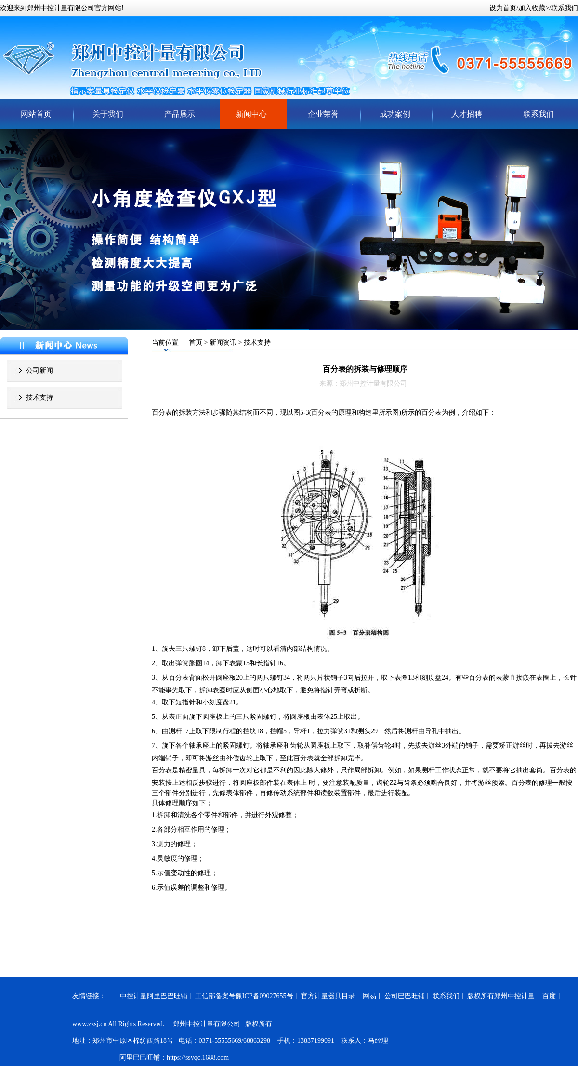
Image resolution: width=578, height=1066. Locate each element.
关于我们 (107, 114)
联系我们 (564, 8)
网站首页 (36, 114)
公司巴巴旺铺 (404, 995)
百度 (549, 995)
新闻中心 (251, 114)
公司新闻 (39, 370)
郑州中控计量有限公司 (60, 8)
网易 (369, 995)
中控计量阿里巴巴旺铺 (153, 995)
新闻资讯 (223, 342)
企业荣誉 (323, 114)
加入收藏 (531, 8)
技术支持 (39, 397)
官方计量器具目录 (328, 995)
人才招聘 (466, 114)
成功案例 (395, 114)
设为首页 (502, 8)
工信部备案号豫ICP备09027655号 (244, 995)
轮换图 (289, 229)
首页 (195, 342)
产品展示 (179, 114)
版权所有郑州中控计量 (501, 995)
